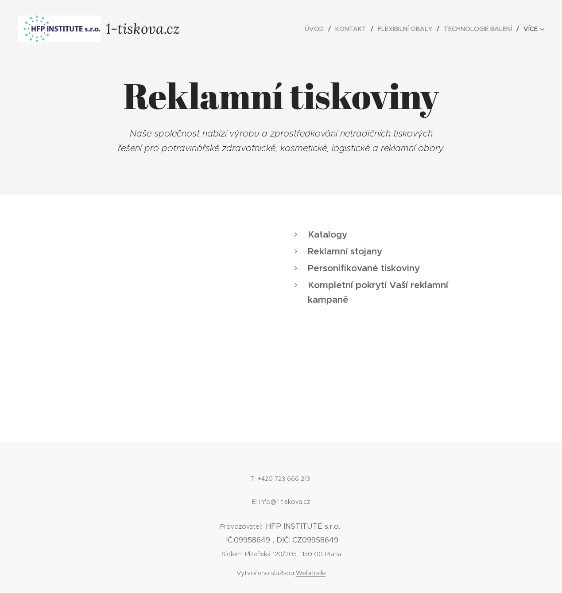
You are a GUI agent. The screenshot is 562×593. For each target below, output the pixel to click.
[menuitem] (316, 29)
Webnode (311, 573)
